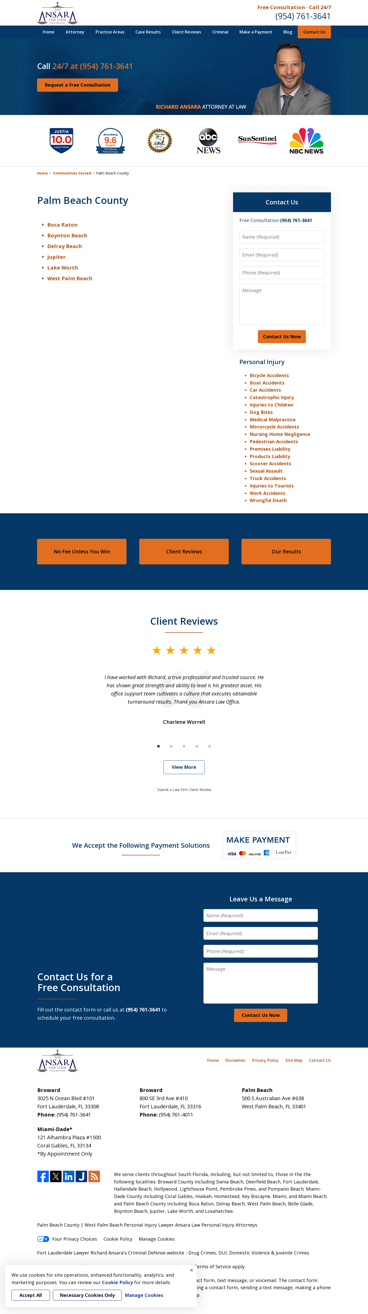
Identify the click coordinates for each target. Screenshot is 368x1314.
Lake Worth (62, 267)
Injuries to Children (271, 405)
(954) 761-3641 (303, 15)
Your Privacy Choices (67, 1239)
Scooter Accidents (270, 463)
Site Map (294, 1060)
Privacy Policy (265, 1060)
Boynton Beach (67, 235)
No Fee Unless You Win (82, 551)
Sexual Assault (266, 471)
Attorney (75, 32)
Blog (287, 32)
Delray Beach (64, 246)
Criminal (220, 32)
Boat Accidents (267, 383)
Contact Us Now (282, 336)
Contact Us (314, 32)
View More (184, 767)
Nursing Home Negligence (280, 434)
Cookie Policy (117, 1239)
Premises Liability (270, 449)
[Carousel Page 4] (196, 746)
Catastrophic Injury (272, 397)
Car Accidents (265, 390)
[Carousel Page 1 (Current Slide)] (158, 746)
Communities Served (72, 173)
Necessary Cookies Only (87, 1295)
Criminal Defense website (156, 1253)
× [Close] (191, 1270)
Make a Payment (255, 32)
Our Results (286, 551)
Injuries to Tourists (272, 486)
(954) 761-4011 (176, 1114)
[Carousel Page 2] (171, 746)
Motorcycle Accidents (274, 427)
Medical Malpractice (273, 419)
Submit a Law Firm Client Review (184, 789)
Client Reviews (186, 32)
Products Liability (270, 456)
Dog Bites (261, 412)
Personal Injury (261, 361)
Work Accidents (267, 493)
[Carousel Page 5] (209, 746)
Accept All (30, 1295)
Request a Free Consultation (77, 85)
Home (48, 32)
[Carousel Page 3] (184, 746)
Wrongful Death (268, 500)
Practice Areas (110, 32)
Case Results (148, 32)
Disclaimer (235, 1060)
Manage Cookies (157, 1239)
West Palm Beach (70, 278)
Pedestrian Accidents (274, 441)
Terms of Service (212, 1266)
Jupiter (56, 256)
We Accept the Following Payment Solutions (141, 845)
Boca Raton (62, 224)
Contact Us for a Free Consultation (78, 982)
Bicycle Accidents (269, 375)
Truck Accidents (268, 478)
